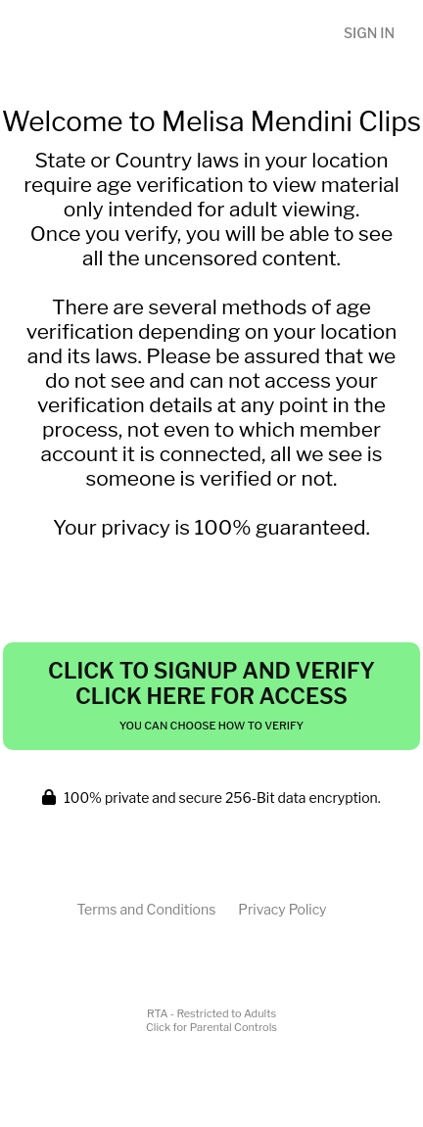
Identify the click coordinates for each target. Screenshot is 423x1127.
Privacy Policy (282, 909)
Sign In (369, 32)
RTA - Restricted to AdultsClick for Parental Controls (211, 1020)
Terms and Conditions (145, 909)
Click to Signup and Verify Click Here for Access (211, 695)
